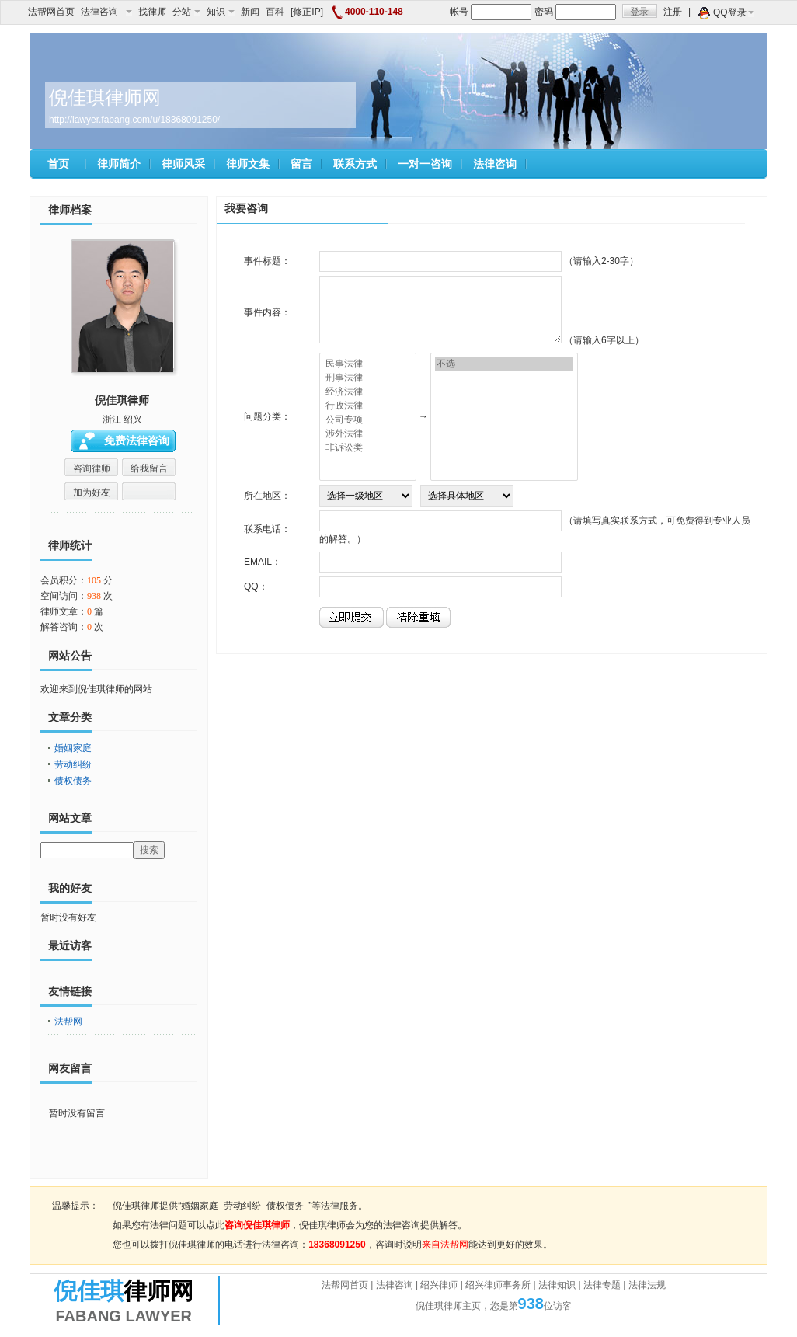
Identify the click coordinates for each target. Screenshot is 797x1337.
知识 (221, 11)
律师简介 (119, 164)
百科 (275, 11)
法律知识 (557, 1285)
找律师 (152, 11)
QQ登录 (733, 12)
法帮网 (68, 1021)
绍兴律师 (439, 1285)
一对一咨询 (425, 164)
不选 (504, 364)
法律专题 (602, 1285)
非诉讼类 (368, 448)
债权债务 (73, 780)
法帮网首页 (51, 11)
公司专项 (368, 420)
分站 (186, 11)
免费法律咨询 (136, 441)
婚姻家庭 (73, 748)
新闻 (250, 11)
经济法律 (368, 392)
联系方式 (355, 164)
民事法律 (368, 364)
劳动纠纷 (73, 764)
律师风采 (183, 164)
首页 (58, 164)
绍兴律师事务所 (498, 1285)
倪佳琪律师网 (105, 98)
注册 (672, 11)
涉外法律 (368, 434)
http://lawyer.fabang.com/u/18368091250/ (134, 119)
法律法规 (647, 1285)
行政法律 (368, 406)
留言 (301, 164)
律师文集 (248, 164)
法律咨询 (106, 11)
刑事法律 (368, 378)
